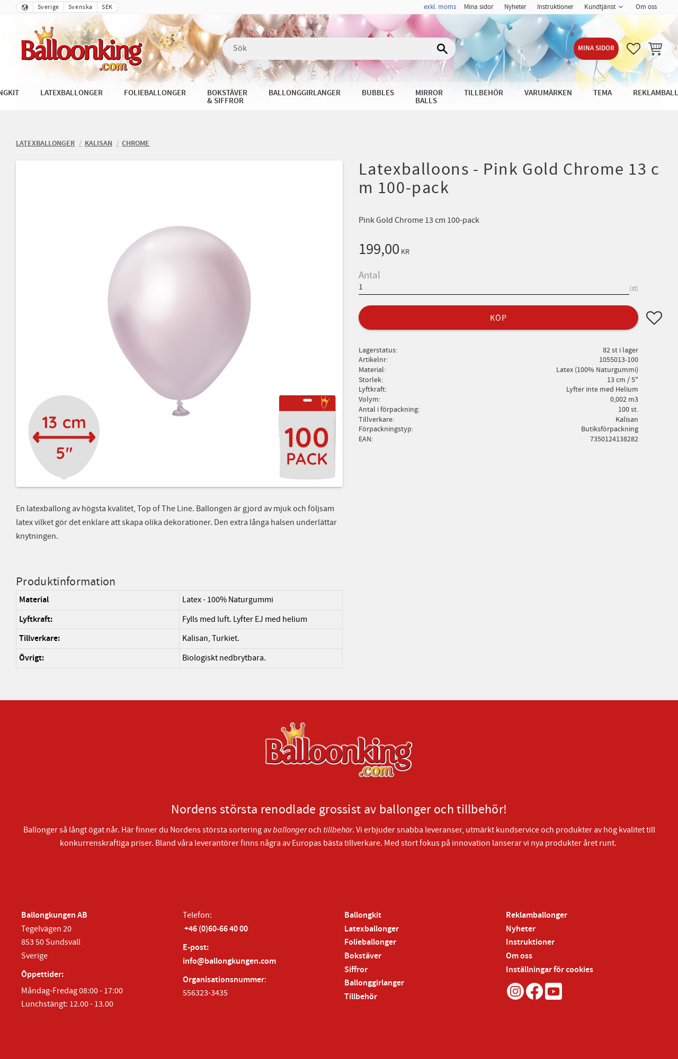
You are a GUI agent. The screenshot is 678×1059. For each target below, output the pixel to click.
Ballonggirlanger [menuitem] (305, 93)
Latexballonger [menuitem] (71, 93)
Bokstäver (362, 956)
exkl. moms (440, 7)
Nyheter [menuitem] (515, 7)
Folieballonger (370, 942)
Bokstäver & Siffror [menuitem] (227, 97)
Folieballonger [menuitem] (155, 93)
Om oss (519, 956)
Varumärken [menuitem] (548, 93)
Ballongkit (362, 915)
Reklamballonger (536, 915)
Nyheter (521, 929)
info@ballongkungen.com (229, 961)
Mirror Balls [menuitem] (429, 97)
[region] (179, 629)
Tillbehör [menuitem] (483, 93)
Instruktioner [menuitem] (555, 7)
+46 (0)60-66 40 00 (216, 929)
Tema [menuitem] (602, 93)
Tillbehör (360, 996)
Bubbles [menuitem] (378, 93)
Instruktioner (530, 942)
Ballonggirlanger (374, 983)
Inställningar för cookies (549, 969)
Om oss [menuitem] (646, 7)
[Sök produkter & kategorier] (339, 49)
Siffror (356, 969)
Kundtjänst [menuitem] (599, 7)
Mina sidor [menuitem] (479, 7)
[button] (633, 49)
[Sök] (442, 49)
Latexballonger (371, 929)
